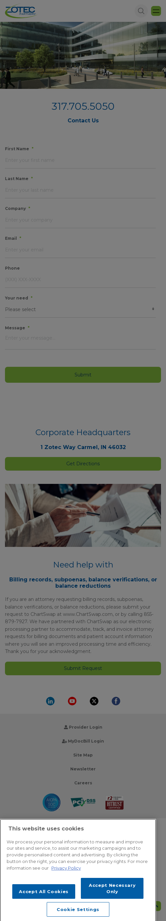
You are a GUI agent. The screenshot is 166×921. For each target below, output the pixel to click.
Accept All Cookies (44, 903)
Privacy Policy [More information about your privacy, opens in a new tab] (66, 879)
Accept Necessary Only (112, 900)
